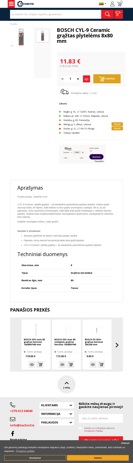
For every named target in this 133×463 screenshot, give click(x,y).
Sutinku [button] (98, 458)
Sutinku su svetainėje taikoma (99, 429)
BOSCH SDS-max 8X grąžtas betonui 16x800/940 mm (34, 342)
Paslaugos (49, 422)
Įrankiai (11, 4)
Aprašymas (30, 187)
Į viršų (66, 384)
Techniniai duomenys (42, 254)
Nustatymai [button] (35, 458)
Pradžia (13, 24)
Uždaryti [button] (125, 443)
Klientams (49, 405)
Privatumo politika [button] (25, 451)
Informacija (50, 414)
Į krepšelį (107, 79)
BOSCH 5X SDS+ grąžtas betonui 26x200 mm (94, 342)
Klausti (117, 124)
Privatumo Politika (93, 430)
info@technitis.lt (24, 425)
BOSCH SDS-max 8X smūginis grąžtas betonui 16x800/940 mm (65, 342)
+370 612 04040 (21, 411)
